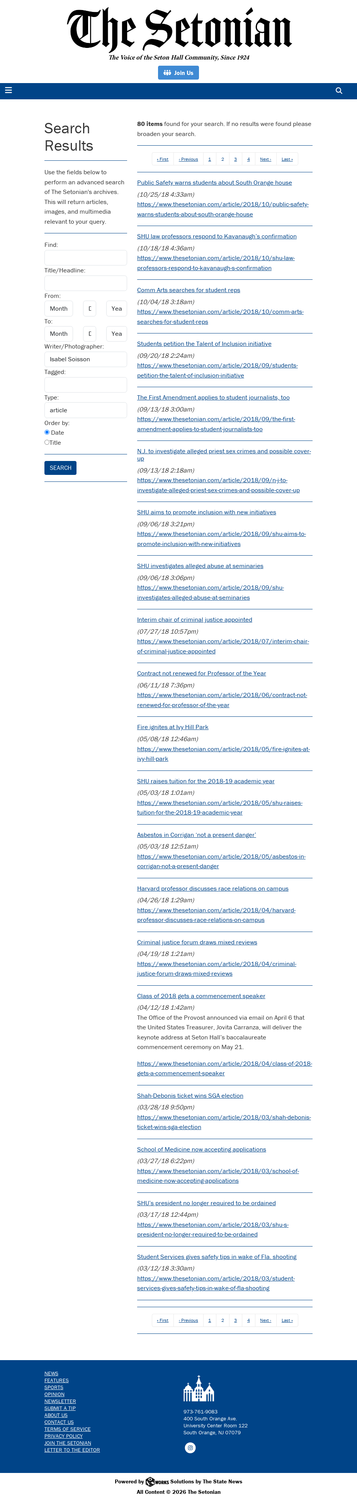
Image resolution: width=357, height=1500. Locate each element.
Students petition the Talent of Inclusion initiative (204, 343)
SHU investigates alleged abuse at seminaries (200, 565)
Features (56, 1380)
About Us (56, 1415)
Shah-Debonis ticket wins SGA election (190, 1095)
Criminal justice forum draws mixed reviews (197, 942)
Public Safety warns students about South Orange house (214, 182)
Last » (287, 159)
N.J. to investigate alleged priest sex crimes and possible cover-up (224, 455)
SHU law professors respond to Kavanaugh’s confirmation (217, 236)
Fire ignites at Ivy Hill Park (173, 727)
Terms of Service (67, 1428)
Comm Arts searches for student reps (188, 290)
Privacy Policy (63, 1435)
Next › (265, 159)
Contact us (59, 1421)
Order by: (57, 422)
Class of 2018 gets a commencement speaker (201, 995)
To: (48, 321)
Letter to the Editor (72, 1449)
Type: (51, 397)
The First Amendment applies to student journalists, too (213, 397)
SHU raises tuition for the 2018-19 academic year (206, 781)
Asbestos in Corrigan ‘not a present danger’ (196, 834)
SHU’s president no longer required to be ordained (206, 1203)
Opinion (54, 1394)
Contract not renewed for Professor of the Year (201, 673)
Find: (51, 244)
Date (54, 432)
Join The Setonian (67, 1442)
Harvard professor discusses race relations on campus (213, 888)
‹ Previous (188, 159)
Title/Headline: (64, 270)
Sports (53, 1387)
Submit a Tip (60, 1408)
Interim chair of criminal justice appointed (194, 619)
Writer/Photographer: (74, 346)
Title (52, 442)
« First (162, 159)
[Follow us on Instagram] (190, 1447)
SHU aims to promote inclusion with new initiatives (206, 512)
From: (52, 295)
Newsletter (60, 1401)
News (51, 1373)
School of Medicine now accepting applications (201, 1149)
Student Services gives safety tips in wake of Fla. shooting (216, 1256)
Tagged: (55, 371)
